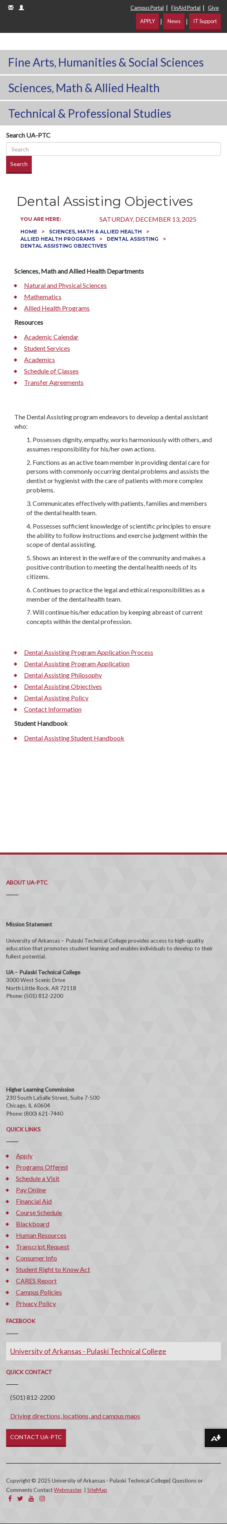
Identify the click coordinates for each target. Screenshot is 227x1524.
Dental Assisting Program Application (77, 663)
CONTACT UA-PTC (36, 1436)
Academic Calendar (51, 337)
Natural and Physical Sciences (65, 285)
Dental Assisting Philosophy (63, 675)
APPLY (147, 21)
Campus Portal (147, 7)
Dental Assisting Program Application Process (88, 652)
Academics (39, 359)
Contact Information (53, 709)
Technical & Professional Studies (89, 113)
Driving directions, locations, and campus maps (75, 1416)
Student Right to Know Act (53, 1269)
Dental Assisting (133, 239)
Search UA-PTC (28, 135)
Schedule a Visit (38, 1178)
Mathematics (43, 296)
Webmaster (68, 1490)
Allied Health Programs (58, 239)
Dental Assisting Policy (56, 698)
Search (19, 163)
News (174, 21)
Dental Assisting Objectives (63, 686)
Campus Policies (39, 1292)
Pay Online (31, 1190)
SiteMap (97, 1490)
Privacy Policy (36, 1303)
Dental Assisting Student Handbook (74, 738)
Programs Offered (42, 1167)
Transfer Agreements (54, 382)
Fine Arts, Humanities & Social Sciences (106, 62)
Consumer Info (36, 1258)
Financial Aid (34, 1201)
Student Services (47, 348)
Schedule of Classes (51, 371)
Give (213, 7)
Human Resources (41, 1235)
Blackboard (32, 1224)
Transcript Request (42, 1246)
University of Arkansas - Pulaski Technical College (88, 1351)
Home (29, 232)
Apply (24, 1155)
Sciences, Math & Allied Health (84, 88)
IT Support (205, 21)
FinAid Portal (186, 7)
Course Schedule (39, 1212)
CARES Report (36, 1280)
